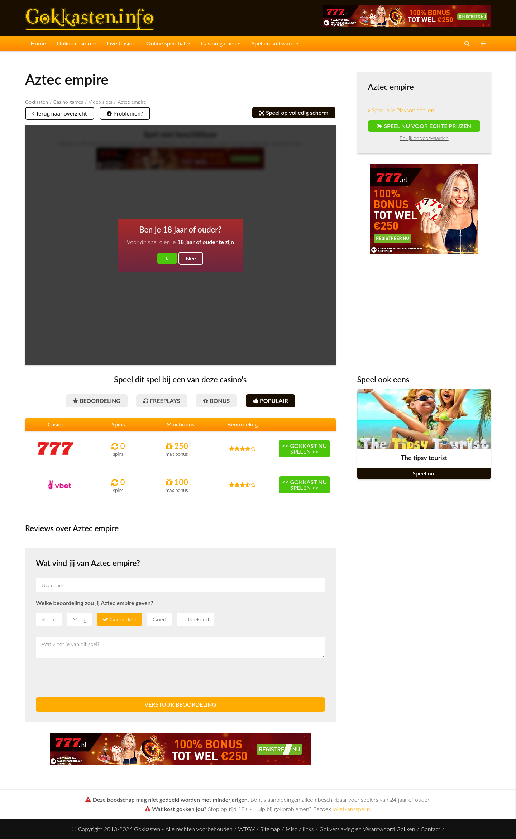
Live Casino (121, 43)
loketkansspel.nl (352, 808)
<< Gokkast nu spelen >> (304, 448)
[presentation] (90, 678)
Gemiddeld (123, 619)
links (308, 828)
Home (38, 43)
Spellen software (275, 43)
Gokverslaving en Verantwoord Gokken (367, 828)
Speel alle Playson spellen (401, 110)
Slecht (48, 619)
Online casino (76, 43)
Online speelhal (168, 43)
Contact (430, 828)
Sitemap (270, 828)
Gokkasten (36, 102)
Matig (79, 619)
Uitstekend (195, 619)
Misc (291, 828)
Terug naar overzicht (59, 113)
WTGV (246, 828)
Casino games (221, 43)
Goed (159, 619)
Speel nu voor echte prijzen (424, 125)
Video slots (100, 102)
